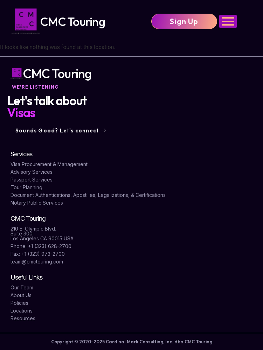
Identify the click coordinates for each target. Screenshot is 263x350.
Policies (19, 303)
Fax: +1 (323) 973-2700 (38, 254)
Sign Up (184, 21)
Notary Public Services (37, 203)
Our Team (22, 287)
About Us (21, 295)
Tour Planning (26, 187)
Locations (22, 311)
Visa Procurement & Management (49, 164)
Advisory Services (32, 172)
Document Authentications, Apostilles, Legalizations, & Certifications (88, 195)
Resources (23, 318)
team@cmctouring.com (37, 262)
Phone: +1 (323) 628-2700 (41, 246)
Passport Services (32, 180)
